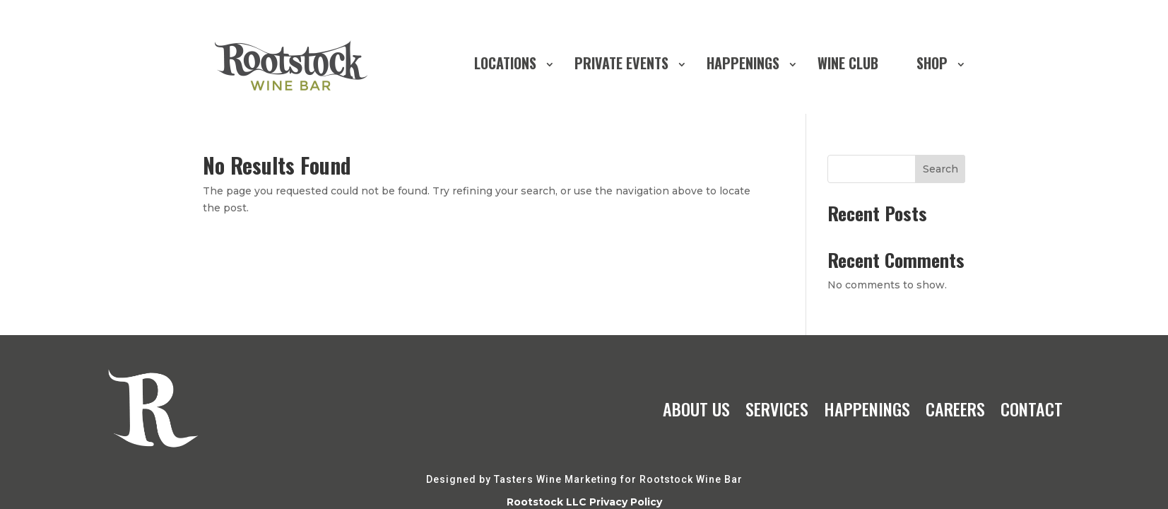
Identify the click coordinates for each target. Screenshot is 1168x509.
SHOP (932, 63)
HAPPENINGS (743, 63)
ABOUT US (696, 408)
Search (940, 169)
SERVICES (776, 408)
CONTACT (1032, 408)
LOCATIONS (505, 63)
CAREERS (955, 408)
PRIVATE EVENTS (621, 63)
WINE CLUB (848, 63)
